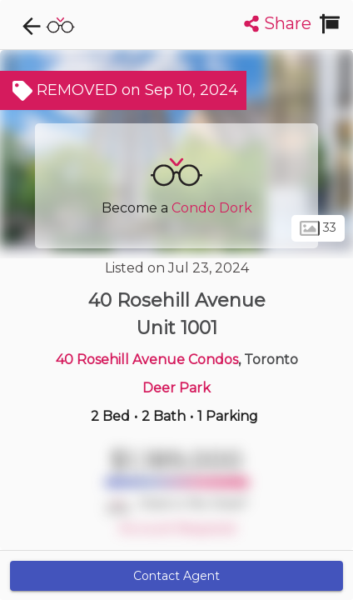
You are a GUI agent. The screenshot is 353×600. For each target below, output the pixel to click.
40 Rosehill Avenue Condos (147, 360)
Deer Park (176, 388)
